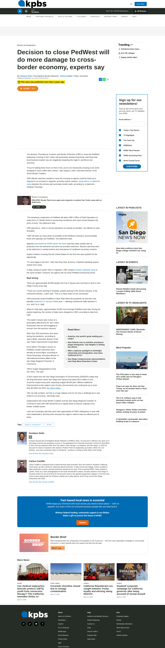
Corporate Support (122, 616)
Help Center (91, 639)
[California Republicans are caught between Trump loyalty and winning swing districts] (99, 571)
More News (24, 560)
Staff (59, 643)
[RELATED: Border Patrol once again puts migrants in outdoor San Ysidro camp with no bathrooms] (24, 200)
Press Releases (63, 635)
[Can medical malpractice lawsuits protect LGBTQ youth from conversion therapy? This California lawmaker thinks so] (32, 571)
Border (49, 425)
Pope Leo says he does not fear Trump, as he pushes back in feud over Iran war (131, 388)
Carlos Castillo (66, 76)
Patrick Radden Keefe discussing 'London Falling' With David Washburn (131, 291)
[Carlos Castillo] (22, 466)
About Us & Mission (64, 616)
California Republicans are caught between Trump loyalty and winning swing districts (98, 590)
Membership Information (124, 624)
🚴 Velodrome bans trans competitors (128, 50)
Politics (86, 583)
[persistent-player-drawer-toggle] (140, 15)
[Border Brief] (33, 543)
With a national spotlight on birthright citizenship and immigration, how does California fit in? (85, 353)
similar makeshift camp (85, 270)
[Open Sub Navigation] (33, 22)
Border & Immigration (26, 45)
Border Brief (58, 537)
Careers (60, 624)
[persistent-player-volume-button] (26, 15)
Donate (82, 522)
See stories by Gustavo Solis (41, 453)
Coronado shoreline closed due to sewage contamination (65, 589)
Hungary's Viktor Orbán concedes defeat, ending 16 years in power (131, 411)
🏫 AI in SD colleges (126, 53)
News (28, 22)
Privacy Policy (62, 639)
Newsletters (62, 620)
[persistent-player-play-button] (19, 15)
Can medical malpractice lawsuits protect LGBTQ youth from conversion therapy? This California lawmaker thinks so (30, 591)
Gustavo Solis (26, 76)
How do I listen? (92, 631)
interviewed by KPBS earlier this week (50, 244)
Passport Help (91, 635)
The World (35, 16)
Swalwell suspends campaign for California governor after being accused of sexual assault (131, 590)
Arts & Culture (65, 22)
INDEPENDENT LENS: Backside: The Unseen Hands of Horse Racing (130, 331)
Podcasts (95, 22)
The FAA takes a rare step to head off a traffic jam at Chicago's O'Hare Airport (131, 376)
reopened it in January (43, 301)
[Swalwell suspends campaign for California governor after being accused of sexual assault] (132, 571)
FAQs (89, 628)
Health (19, 583)
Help (134, 22)
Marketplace (124, 15)
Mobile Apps (62, 631)
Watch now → (58, 548)
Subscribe (132, 166)
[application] (63, 120)
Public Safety (55, 583)
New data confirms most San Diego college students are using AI (131, 250)
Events (124, 22)
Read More (74, 329)
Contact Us (90, 624)
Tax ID (118, 631)
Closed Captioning (93, 620)
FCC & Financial (63, 628)
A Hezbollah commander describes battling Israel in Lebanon (132, 420)
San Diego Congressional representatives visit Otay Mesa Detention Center (86, 360)
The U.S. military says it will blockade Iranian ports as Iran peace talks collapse (129, 400)
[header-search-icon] (132, 6)
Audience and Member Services (97, 616)
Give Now (141, 5)
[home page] (31, 5)
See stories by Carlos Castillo (41, 482)
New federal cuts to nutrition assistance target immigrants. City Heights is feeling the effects (86, 344)
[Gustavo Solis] (22, 438)
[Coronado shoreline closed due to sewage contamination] (65, 571)
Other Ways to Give (122, 628)
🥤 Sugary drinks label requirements (127, 58)
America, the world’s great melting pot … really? (86, 337)
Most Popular (124, 347)
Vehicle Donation (122, 635)
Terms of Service (63, 646)
